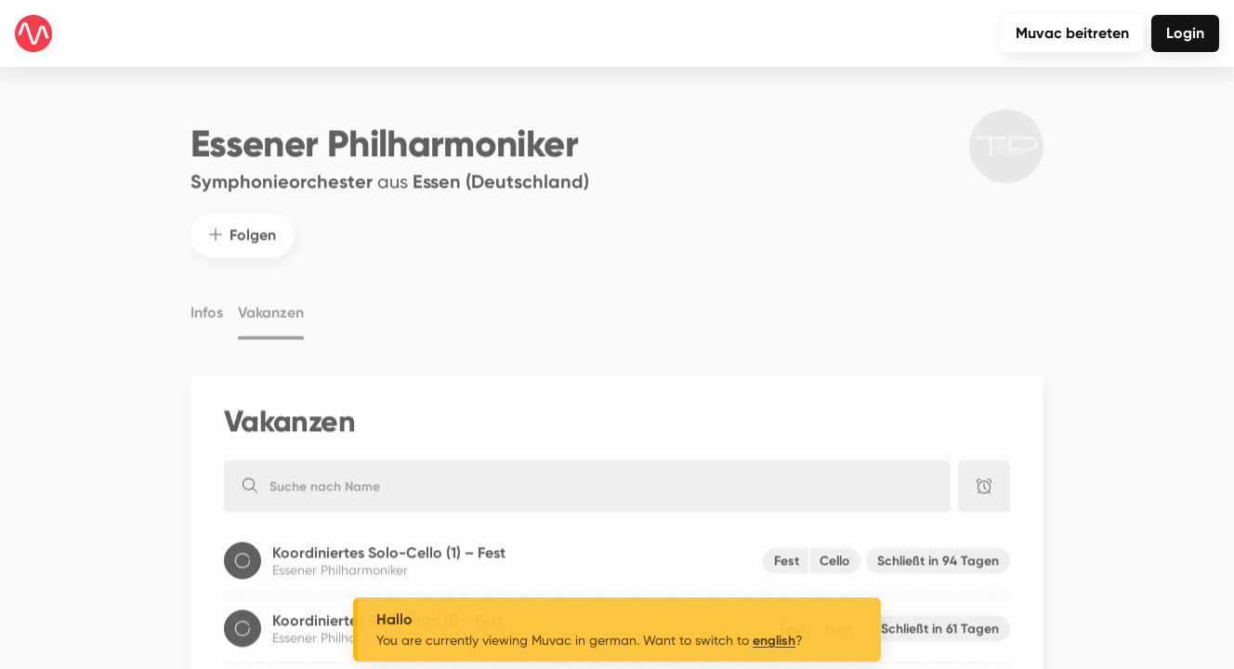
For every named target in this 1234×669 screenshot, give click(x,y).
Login (1185, 33)
